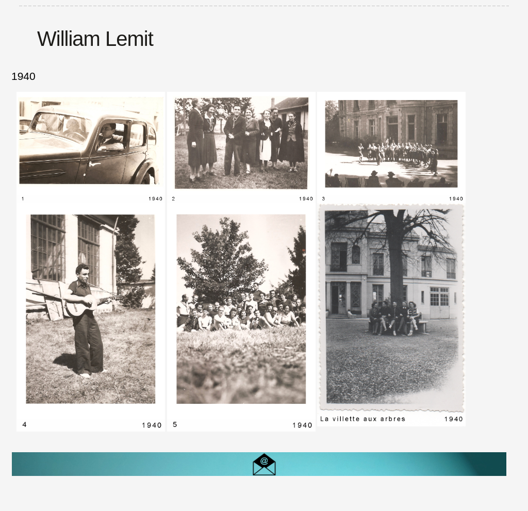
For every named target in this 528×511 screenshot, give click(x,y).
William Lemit (95, 38)
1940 (23, 76)
